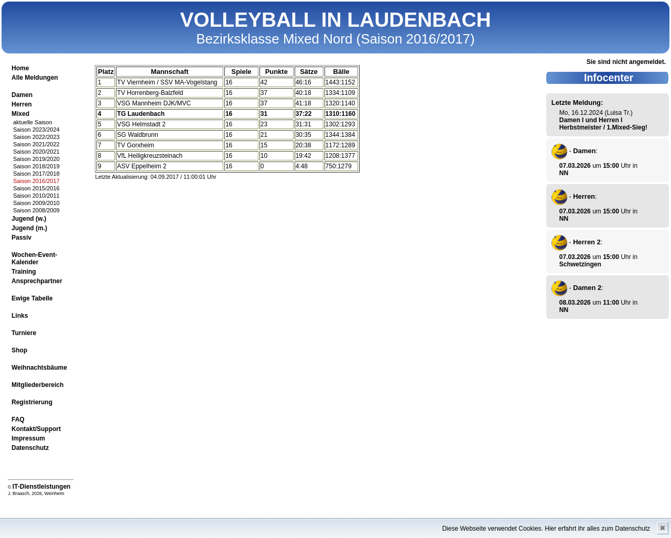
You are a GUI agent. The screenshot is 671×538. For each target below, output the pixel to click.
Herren (22, 104)
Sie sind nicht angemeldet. (626, 62)
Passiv (21, 237)
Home (20, 68)
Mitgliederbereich (37, 385)
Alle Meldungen (35, 77)
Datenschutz (30, 447)
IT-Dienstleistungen (42, 486)
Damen (22, 95)
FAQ (18, 419)
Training (24, 271)
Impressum (28, 438)
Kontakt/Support (36, 429)
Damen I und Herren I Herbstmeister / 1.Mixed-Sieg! (603, 123)
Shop (19, 350)
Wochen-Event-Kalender (34, 258)
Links (20, 315)
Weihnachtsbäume (39, 367)
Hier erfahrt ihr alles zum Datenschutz (597, 528)
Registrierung (32, 402)
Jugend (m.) (29, 228)
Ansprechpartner (37, 281)
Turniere (24, 333)
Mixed (20, 113)
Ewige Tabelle (32, 298)
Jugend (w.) (29, 218)
